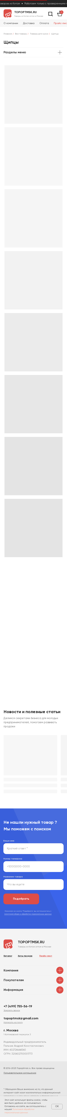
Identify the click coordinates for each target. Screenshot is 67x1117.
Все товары (21, 34)
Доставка (28, 23)
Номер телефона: (13, 859)
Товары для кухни (39, 34)
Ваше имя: (9, 841)
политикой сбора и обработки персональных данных (28, 914)
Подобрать (21, 898)
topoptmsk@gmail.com (21, 1018)
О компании (11, 23)
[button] (12, 1010)
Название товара (13, 877)
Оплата (44, 23)
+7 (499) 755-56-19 (18, 1006)
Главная (8, 34)
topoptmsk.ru (25, 12)
